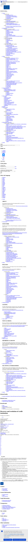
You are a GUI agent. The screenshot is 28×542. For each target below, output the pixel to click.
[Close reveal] (1, 173)
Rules (5, 25)
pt (0, 451)
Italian (3, 188)
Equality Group (8, 388)
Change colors (3, 165)
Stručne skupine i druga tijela (7, 122)
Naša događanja (6, 91)
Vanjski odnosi (8, 67)
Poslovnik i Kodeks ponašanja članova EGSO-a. (13, 26)
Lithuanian (4, 189)
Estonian (3, 183)
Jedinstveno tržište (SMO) (10, 381)
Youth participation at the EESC (11, 84)
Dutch (3, 192)
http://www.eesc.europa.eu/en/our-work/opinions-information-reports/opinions (14, 232)
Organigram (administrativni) (10, 21)
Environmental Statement (6, 501)
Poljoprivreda (8, 117)
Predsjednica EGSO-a (9, 208)
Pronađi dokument (9, 37)
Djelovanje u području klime (10, 273)
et (0, 442)
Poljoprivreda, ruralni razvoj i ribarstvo (12, 58)
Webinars (7, 92)
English (3, 181)
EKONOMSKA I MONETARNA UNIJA (8, 400)
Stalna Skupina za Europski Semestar (12, 137)
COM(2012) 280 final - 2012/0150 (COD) (7, 424)
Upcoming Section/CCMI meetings (9, 90)
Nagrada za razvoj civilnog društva (11, 46)
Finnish (3, 184)
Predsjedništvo (8, 17)
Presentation (10, 47)
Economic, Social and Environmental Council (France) (11, 527)
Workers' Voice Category (10, 116)
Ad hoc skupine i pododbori (10, 135)
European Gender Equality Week (11, 83)
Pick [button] (15, 166)
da (0, 438)
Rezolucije (8, 33)
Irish (3, 186)
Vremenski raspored (5, 302)
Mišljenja (7, 30)
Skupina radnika (8, 113)
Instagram (3, 151)
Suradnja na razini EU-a (10, 216)
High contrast (3, 161)
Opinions (3, 408)
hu (0, 445)
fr (0, 444)
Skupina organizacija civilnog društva (12, 114)
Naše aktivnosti (4, 28)
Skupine (5, 111)
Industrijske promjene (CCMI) (11, 130)
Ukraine (3, 142)
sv (0, 454)
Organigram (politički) (9, 18)
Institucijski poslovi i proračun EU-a (12, 72)
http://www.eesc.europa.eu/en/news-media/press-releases (16, 326)
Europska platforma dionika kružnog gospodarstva (14, 82)
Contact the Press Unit (7, 103)
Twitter (3, 153)
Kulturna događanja (9, 317)
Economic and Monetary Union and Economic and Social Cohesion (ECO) (14, 396)
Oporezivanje (8, 78)
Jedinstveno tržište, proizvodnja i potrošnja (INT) (14, 125)
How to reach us (4, 488)
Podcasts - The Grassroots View (9, 333)
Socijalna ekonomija (9, 120)
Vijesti (5, 96)
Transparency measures (6, 505)
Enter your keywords (3, 145)
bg (0, 436)
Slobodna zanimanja (9, 119)
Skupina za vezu (8, 136)
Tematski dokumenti (9, 40)
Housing (7, 70)
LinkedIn (3, 150)
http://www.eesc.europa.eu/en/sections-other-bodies (16, 371)
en (0, 440)
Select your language (3, 171)
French (3, 185)
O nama (3, 13)
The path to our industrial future (11, 257)
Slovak (3, 195)
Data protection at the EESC (6, 500)
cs (0, 437)
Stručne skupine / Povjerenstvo (9, 123)
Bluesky (3, 155)
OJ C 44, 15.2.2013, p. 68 (4, 425)
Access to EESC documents (6, 506)
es (0, 441)
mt (0, 448)
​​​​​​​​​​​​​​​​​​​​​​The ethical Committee (9, 27)
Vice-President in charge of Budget (11, 16)
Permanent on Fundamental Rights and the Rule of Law (15, 138)
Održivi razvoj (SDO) (9, 132)
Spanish (3, 182)
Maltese (3, 191)
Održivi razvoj (8, 77)
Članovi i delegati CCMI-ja (10, 109)
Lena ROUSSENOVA (3, 427)
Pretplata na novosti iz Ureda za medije (10, 104)
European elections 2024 (10, 45)
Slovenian (3, 196)
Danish (3, 179)
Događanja (8, 94)
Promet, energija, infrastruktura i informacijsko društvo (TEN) (16, 126)
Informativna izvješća (9, 31)
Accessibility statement (6, 508)
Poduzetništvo (8, 280)
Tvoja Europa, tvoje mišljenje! (11, 49)
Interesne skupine (7, 115)
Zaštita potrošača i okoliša (10, 358)
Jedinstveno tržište (9, 75)
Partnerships (8, 54)
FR (2, 417)
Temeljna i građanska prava (10, 69)
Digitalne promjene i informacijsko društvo (13, 61)
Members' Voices (7, 101)
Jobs (3, 518)
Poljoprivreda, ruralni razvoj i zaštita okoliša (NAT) (14, 128)
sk (0, 453)
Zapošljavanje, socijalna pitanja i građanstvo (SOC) (14, 127)
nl (0, 449)
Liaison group (4, 525)
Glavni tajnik (8, 20)
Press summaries (7, 98)
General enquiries (5, 490)
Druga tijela (6, 134)
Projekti (7, 42)
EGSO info (6, 99)
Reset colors (7, 170)
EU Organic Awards (9, 52)
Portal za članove (9, 110)
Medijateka (6, 105)
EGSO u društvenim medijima (9, 334)
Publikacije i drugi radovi (8, 38)
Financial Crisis (2, 432)
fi (0, 443)
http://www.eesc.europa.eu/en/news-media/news (18, 325)
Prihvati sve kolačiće (7, 539)
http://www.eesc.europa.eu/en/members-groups (9, 347)
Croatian (3, 187)
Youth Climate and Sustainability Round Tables (13, 258)
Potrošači (7, 60)
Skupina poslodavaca (9, 112)
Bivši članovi (8, 351)
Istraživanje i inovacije (9, 288)
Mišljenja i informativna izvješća (9, 29)
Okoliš (7, 66)
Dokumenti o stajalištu (9, 32)
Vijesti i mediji (4, 95)
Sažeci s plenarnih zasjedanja (10, 35)
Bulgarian (3, 177)
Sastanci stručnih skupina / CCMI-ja (10, 89)
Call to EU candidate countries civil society (13, 295)
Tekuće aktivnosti (9, 34)
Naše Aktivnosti (4, 406)
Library (3, 495)
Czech (3, 178)
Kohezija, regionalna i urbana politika (12, 59)
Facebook (3, 152)
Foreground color (3, 166)
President (3, 106)
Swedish (3, 197)
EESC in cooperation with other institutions (9, 524)
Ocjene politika (8, 43)
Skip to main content (3, 0)
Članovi (5, 108)
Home (3, 405)
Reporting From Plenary (8, 100)
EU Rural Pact (8, 87)
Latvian (3, 190)
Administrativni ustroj (7, 19)
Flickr (3, 158)
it (0, 446)
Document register (5, 494)
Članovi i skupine (5, 107)
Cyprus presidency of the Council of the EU (13, 24)
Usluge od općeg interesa (10, 74)
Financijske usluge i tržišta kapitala (11, 68)
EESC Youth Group (9, 139)
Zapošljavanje (8, 64)
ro (0, 452)
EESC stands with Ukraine (10, 53)
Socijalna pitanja (8, 76)
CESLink (3, 526)
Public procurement (5, 519)
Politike (3, 56)
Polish (3, 193)
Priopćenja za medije (7, 97)
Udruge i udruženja (9, 118)
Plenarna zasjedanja (7, 88)
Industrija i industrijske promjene (11, 71)
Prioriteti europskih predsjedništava (11, 23)
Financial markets (3, 433)
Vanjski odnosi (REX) (9, 129)
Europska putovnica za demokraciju (11, 48)
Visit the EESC (4, 489)
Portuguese (4, 194)
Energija (7, 65)
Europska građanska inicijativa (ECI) (12, 50)
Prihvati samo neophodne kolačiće (19, 539)
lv (0, 447)
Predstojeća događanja (9, 93)
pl (0, 450)
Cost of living (8, 86)
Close (11, 170)
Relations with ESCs (9, 55)
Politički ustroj (6, 14)
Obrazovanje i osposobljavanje (11, 63)
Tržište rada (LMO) (9, 133)
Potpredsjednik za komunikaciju (11, 15)
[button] (1, 483)
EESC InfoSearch (5, 496)
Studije (7, 41)
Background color (3, 168)
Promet (7, 79)
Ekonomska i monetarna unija (11, 62)
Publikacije (8, 39)
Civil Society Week (9, 44)
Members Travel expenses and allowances (8, 507)
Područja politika (7, 57)
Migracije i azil (8, 287)
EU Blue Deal (8, 85)
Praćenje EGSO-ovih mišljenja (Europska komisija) (14, 36)
